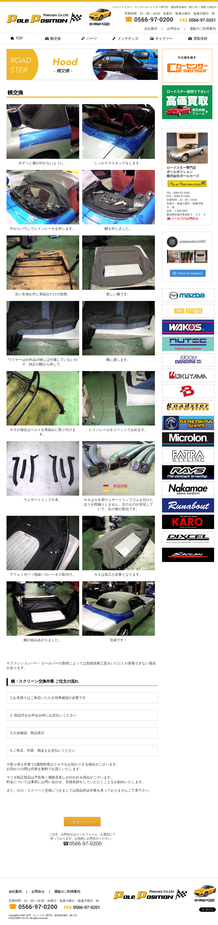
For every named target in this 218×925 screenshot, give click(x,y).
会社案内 (150, 28)
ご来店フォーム (82, 821)
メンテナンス (125, 38)
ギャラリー (162, 38)
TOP (17, 38)
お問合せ (173, 28)
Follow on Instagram (188, 273)
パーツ (89, 38)
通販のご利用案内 (203, 28)
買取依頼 (197, 38)
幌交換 (53, 38)
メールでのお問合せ (182, 218)
